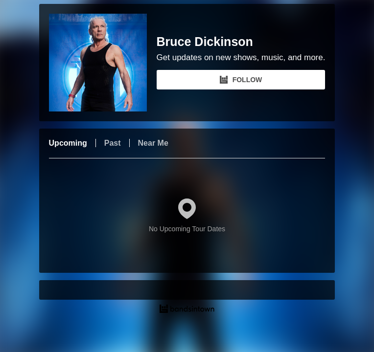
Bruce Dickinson (205, 42)
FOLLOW (241, 80)
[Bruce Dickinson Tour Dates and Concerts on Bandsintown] (187, 310)
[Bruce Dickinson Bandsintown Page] (103, 62)
